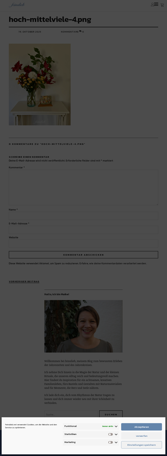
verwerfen (141, 436)
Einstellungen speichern (141, 445)
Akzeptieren (141, 427)
